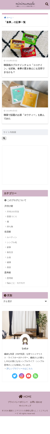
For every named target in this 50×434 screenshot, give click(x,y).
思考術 (7, 272)
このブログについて (15, 200)
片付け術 (8, 206)
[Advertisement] (24, 164)
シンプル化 (12, 242)
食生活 (10, 252)
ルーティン (12, 237)
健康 (9, 262)
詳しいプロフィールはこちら (20, 368)
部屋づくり (12, 216)
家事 (9, 247)
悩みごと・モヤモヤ (16, 283)
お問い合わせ (36, 402)
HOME (25, 396)
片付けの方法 (13, 211)
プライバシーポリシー (18, 402)
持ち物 (10, 226)
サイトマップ (25, 406)
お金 (9, 257)
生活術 (7, 232)
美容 (9, 267)
